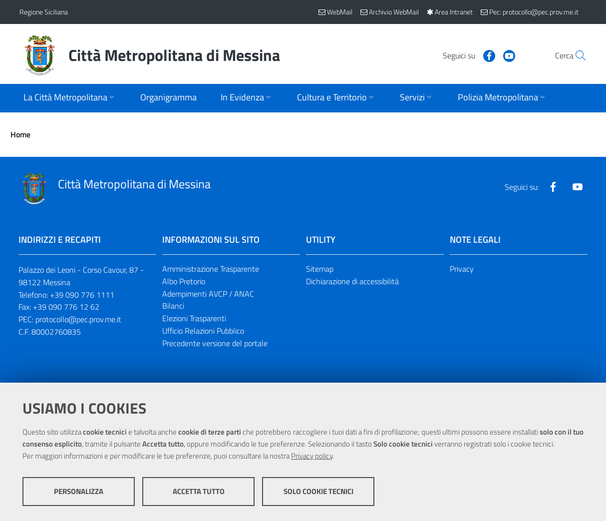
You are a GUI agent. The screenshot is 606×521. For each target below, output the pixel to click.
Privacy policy (311, 456)
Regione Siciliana (43, 11)
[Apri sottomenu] (69, 98)
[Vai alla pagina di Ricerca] (575, 55)
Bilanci (173, 306)
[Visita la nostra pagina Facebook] (466, 55)
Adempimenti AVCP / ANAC (208, 294)
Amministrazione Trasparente (210, 269)
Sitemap (319, 269)
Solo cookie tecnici (318, 491)
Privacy (462, 269)
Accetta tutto (199, 491)
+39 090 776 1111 (82, 295)
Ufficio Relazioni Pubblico (203, 331)
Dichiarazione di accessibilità (352, 281)
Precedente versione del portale (215, 343)
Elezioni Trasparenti (194, 318)
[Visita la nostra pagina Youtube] (486, 55)
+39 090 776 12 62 (66, 307)
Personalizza (78, 491)
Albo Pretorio (183, 281)
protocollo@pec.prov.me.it (78, 319)
